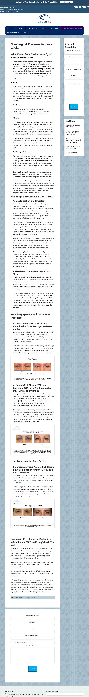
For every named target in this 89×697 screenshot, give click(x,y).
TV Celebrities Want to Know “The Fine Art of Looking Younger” (72, 132)
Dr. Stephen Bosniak (71, 152)
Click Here (66, 2)
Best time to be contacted (73, 70)
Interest (73, 77)
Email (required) (73, 58)
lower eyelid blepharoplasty (22, 480)
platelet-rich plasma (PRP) (29, 280)
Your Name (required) (73, 52)
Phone (73, 64)
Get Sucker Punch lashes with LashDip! (73, 126)
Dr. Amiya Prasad (29, 598)
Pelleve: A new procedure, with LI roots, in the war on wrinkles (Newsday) (73, 140)
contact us (21, 573)
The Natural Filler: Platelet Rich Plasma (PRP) (73, 147)
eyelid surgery (43, 204)
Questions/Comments (73, 85)
